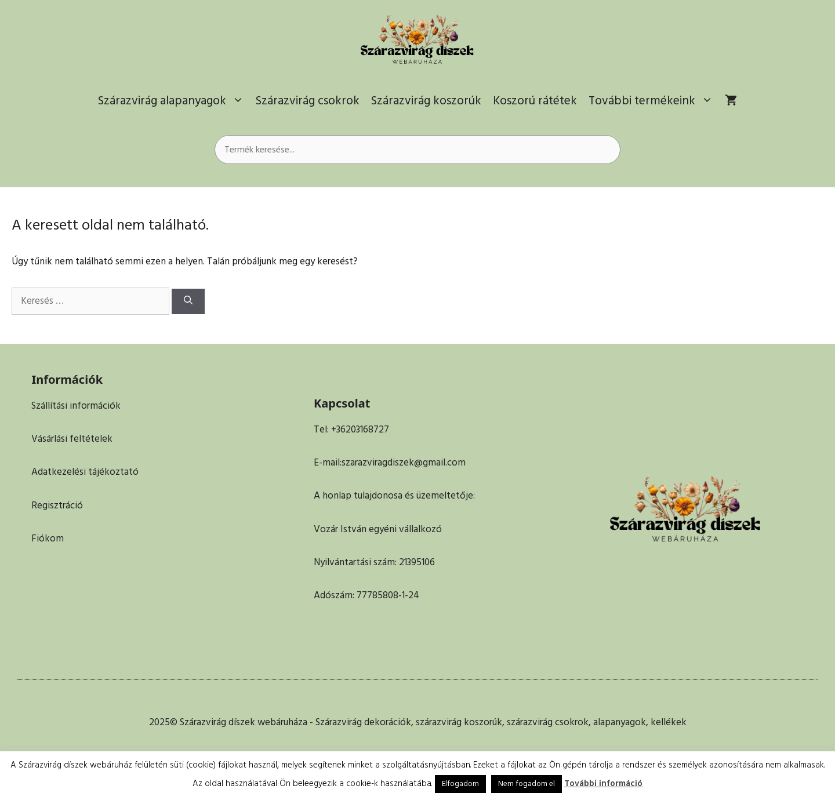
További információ (603, 783)
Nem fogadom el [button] (526, 784)
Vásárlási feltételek (71, 439)
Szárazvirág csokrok (308, 100)
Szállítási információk (76, 406)
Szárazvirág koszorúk (426, 100)
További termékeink (654, 100)
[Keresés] (188, 302)
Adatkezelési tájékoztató (85, 472)
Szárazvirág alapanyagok (174, 100)
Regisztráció (57, 505)
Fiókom (47, 539)
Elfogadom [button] (460, 784)
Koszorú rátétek (535, 100)
